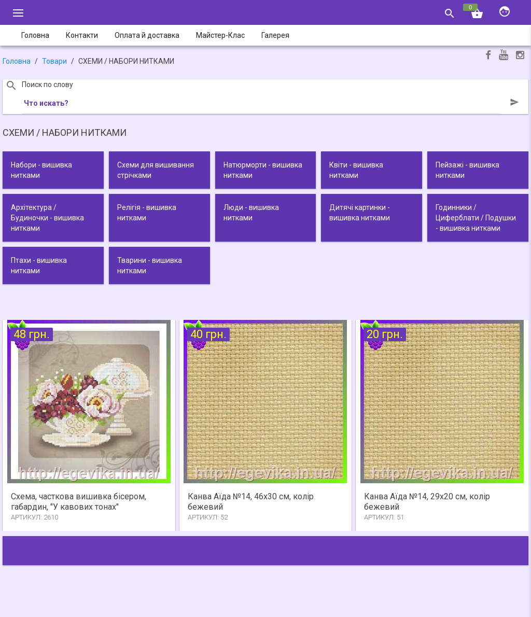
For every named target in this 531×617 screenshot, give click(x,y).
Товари (54, 61)
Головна (17, 61)
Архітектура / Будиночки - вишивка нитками (47, 217)
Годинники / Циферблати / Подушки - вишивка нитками (476, 217)
